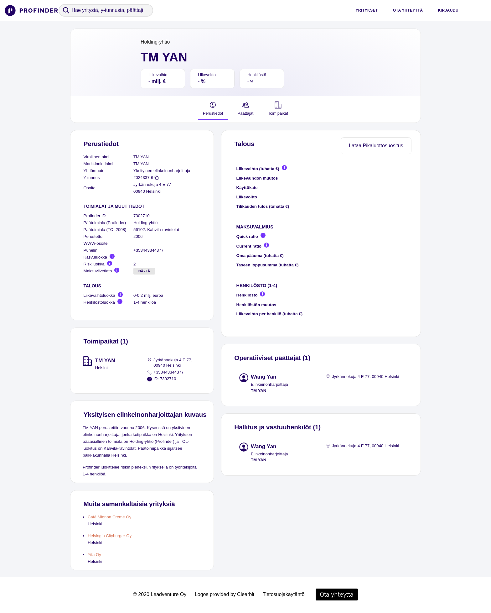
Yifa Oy (94, 554)
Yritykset (366, 10)
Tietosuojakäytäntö (284, 594)
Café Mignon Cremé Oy (109, 517)
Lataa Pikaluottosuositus (376, 145)
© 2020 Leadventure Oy (159, 594)
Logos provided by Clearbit (224, 594)
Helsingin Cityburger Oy (110, 535)
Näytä (144, 271)
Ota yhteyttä (408, 10)
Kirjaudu (448, 10)
